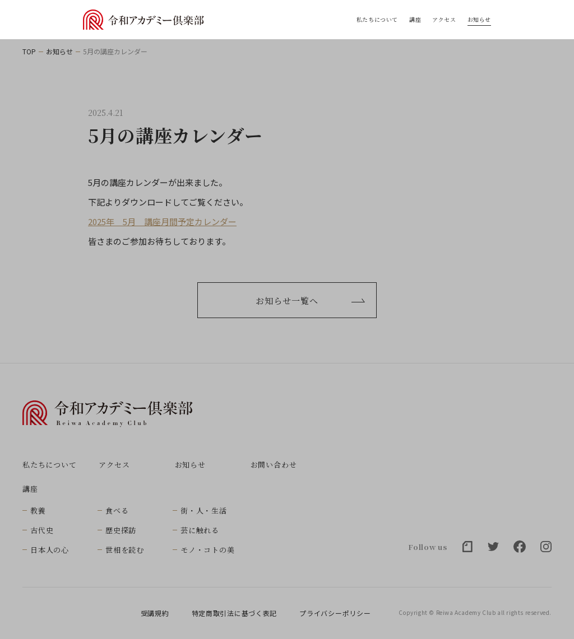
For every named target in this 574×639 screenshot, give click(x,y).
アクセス (444, 19)
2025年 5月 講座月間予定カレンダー (162, 221)
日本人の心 (49, 549)
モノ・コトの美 (207, 549)
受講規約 (155, 613)
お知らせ (479, 19)
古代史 (41, 530)
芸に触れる (199, 530)
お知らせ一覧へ (310, 300)
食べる (116, 510)
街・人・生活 (203, 510)
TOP (29, 51)
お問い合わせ (274, 464)
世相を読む (124, 549)
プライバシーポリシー (335, 613)
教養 (38, 510)
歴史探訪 (120, 530)
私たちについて (377, 19)
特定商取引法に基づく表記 (234, 613)
